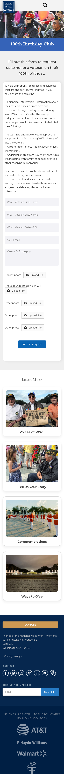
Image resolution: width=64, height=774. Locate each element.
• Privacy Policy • (12, 656)
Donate (30, 624)
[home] (9, 7)
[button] (55, 5)
